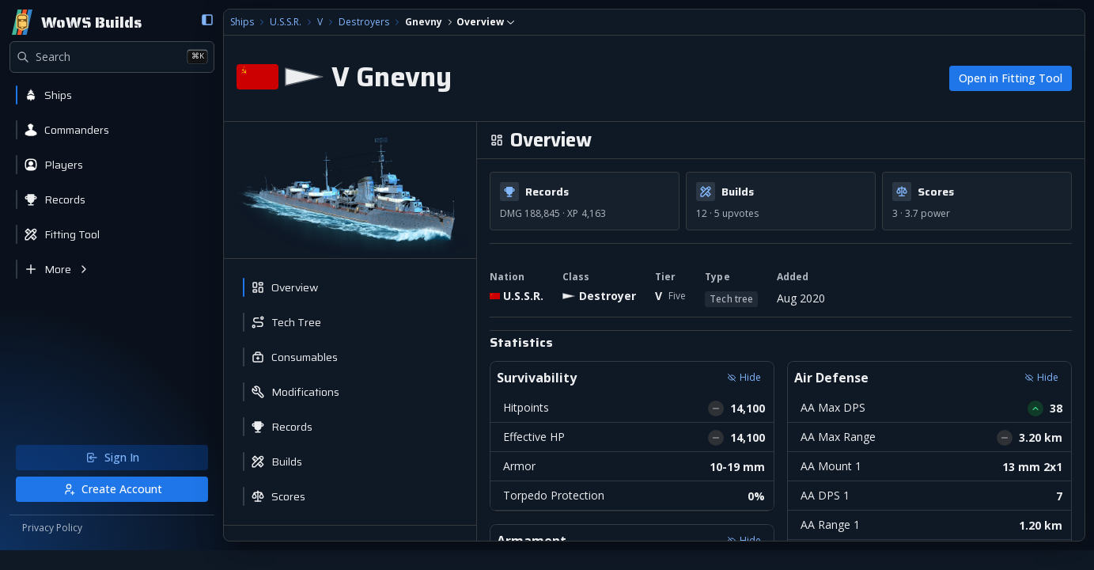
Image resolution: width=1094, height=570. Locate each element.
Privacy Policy (52, 548)
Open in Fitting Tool (1010, 78)
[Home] (75, 22)
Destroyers (333, 22)
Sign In (96, 476)
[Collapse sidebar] (176, 20)
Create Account (96, 508)
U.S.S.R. (255, 22)
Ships (211, 22)
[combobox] (454, 22)
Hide (728, 377)
